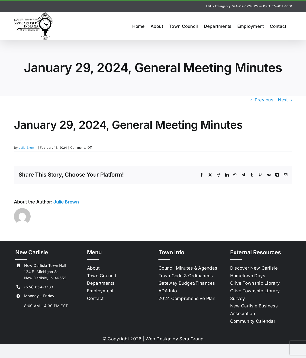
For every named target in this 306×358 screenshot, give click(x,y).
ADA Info (167, 290)
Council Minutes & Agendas (187, 268)
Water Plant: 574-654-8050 (273, 6)
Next (283, 100)
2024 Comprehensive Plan (187, 298)
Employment (100, 290)
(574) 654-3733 (38, 287)
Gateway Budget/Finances (186, 283)
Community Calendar (252, 321)
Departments (101, 283)
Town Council (101, 275)
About (93, 268)
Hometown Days (247, 275)
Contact (95, 298)
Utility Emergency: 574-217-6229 (229, 6)
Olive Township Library (255, 283)
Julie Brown (27, 147)
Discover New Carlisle (254, 268)
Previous (264, 100)
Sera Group (191, 339)
